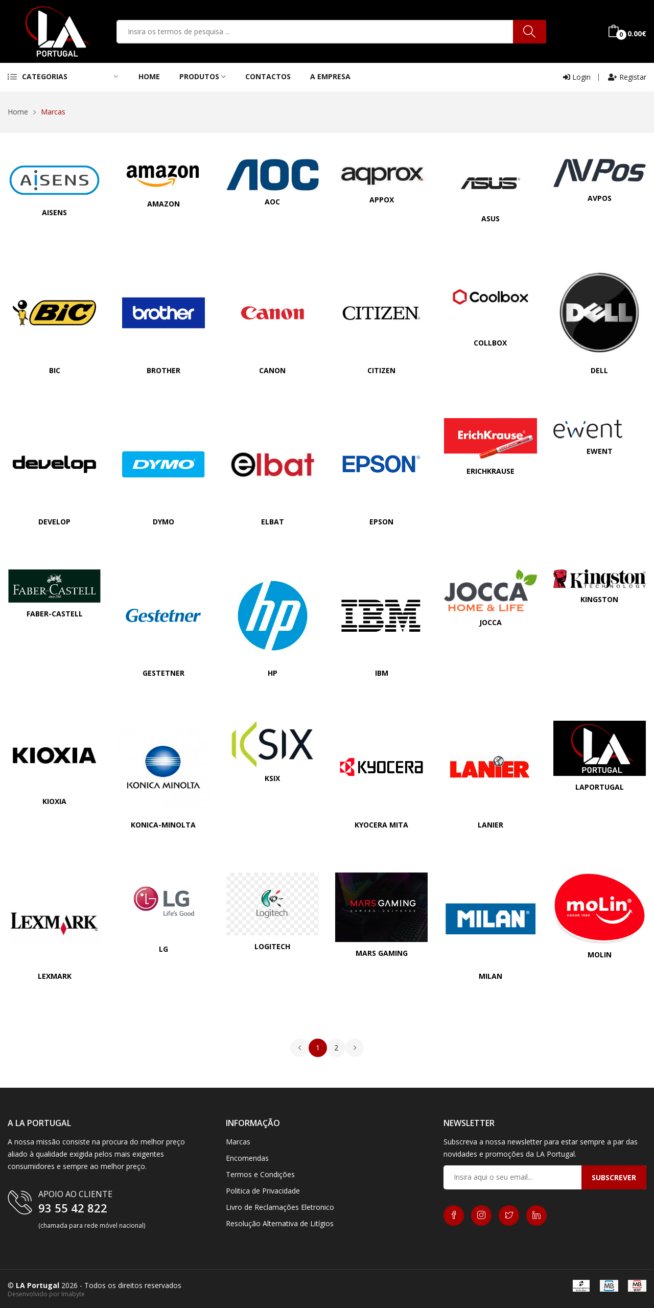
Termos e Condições (260, 1174)
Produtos (202, 76)
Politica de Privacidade (263, 1191)
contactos (268, 76)
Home (149, 76)
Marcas (238, 1141)
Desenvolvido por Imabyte (46, 1294)
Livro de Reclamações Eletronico (280, 1207)
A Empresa (330, 76)
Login (577, 77)
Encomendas (247, 1158)
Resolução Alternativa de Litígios (280, 1223)
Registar (627, 77)
